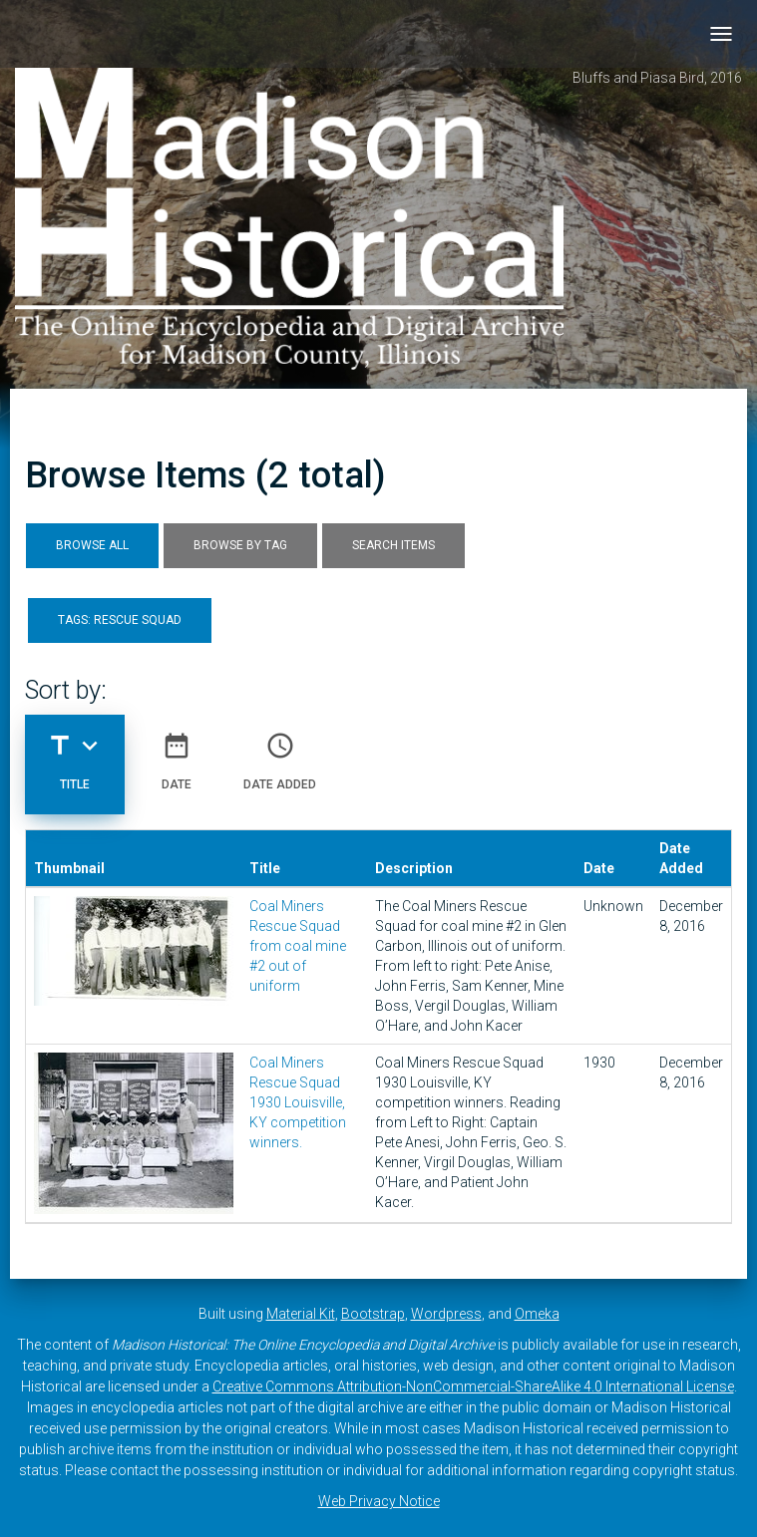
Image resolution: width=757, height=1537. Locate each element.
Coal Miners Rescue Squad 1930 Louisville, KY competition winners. (297, 1102)
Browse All (92, 545)
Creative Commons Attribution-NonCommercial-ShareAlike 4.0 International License (473, 1386)
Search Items (393, 545)
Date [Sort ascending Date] (176, 753)
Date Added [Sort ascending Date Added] (279, 753)
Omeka (537, 1314)
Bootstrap (373, 1314)
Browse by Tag (240, 545)
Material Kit (300, 1314)
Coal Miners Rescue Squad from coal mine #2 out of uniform (297, 946)
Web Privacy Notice (379, 1501)
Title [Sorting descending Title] (75, 753)
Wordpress (446, 1314)
